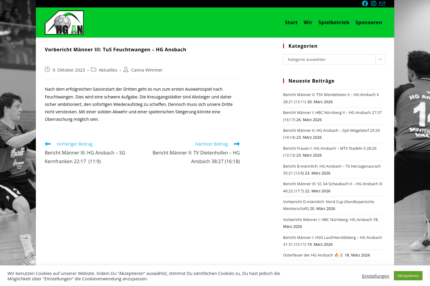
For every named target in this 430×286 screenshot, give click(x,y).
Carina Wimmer (146, 70)
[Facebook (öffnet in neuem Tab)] (366, 4)
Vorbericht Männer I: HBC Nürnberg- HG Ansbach (327, 219)
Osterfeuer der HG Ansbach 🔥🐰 (313, 255)
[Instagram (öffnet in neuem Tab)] (375, 4)
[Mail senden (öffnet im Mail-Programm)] (382, 4)
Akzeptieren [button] (408, 275)
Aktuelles (108, 70)
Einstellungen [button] (375, 276)
